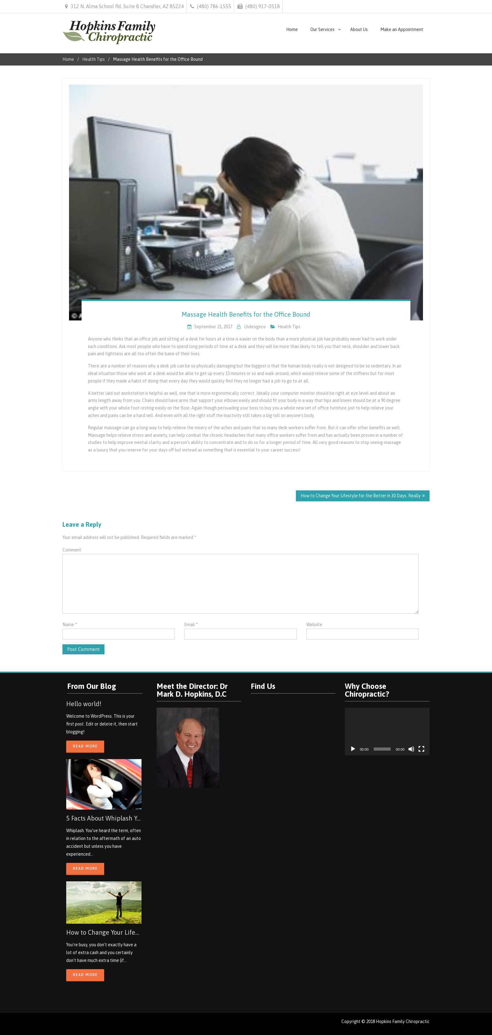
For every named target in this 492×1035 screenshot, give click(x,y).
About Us (359, 29)
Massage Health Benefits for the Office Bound (246, 314)
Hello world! (83, 703)
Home (292, 29)
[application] (387, 731)
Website (314, 624)
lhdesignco (255, 326)
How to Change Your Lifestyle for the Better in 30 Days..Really (361, 495)
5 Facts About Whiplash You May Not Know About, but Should (104, 818)
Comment (71, 549)
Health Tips (289, 326)
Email (191, 624)
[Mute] (411, 749)
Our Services (322, 29)
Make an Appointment (401, 29)
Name (69, 624)
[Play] (353, 749)
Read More (85, 746)
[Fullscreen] (421, 749)
